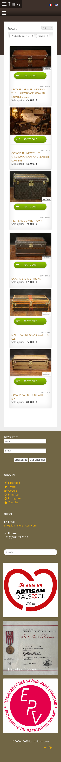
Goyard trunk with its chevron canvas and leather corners (30, 157)
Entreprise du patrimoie (26, 726)
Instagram (12, 498)
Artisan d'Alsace (19, 611)
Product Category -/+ (21, 36)
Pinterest (11, 494)
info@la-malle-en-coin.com (20, 525)
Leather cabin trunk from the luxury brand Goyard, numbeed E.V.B (28, 93)
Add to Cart (30, 75)
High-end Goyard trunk (26, 220)
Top (47, 747)
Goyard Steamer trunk (26, 278)
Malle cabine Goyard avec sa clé (30, 337)
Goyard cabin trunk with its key (29, 397)
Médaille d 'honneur (22, 668)
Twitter (10, 486)
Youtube (11, 502)
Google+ (11, 490)
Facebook (12, 482)
